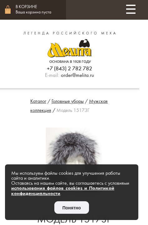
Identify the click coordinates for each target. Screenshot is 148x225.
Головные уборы (68, 101)
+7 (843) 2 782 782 (69, 68)
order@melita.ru (77, 75)
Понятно (71, 207)
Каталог (38, 101)
